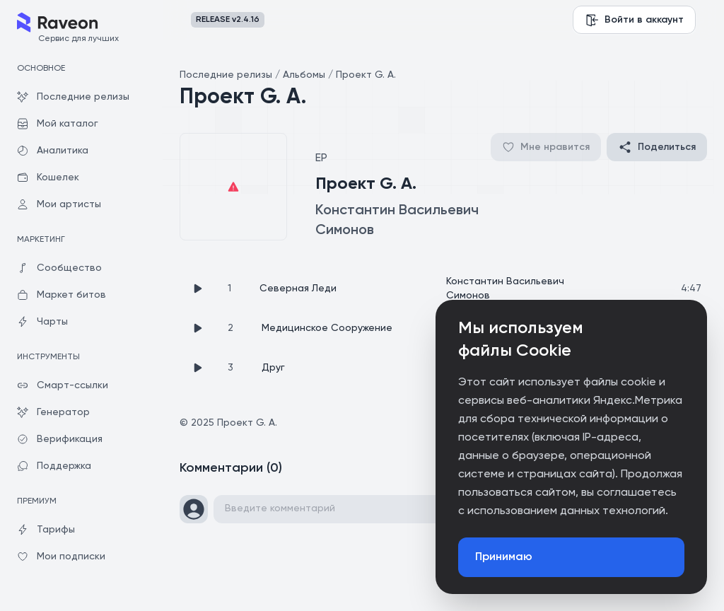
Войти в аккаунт (634, 20)
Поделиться (657, 147)
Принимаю (503, 557)
